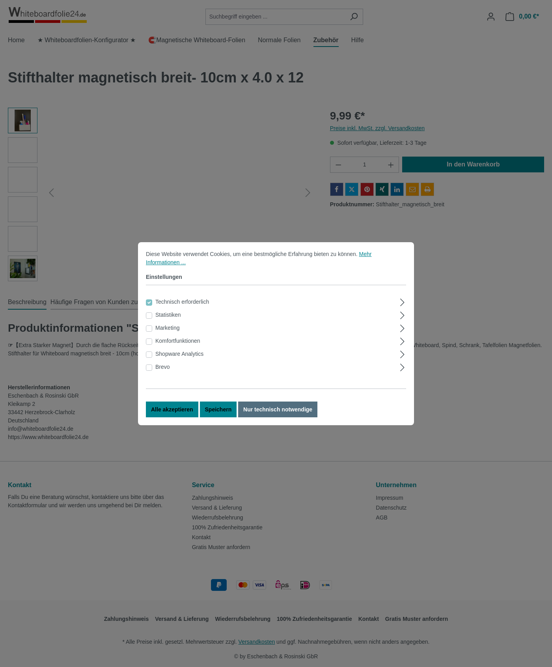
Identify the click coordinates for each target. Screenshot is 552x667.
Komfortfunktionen (177, 341)
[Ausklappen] (402, 301)
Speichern (218, 409)
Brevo (162, 367)
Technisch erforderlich (182, 302)
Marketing (167, 328)
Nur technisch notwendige (277, 409)
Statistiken (168, 315)
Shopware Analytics (179, 354)
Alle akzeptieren (172, 409)
